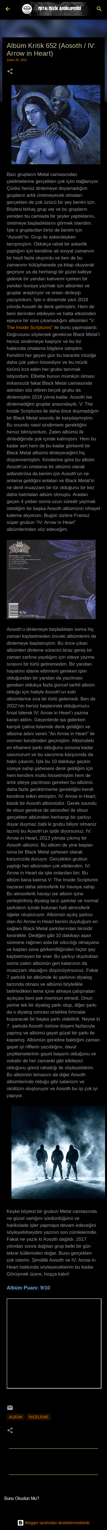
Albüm (15, 1417)
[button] (10, 72)
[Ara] (99, 9)
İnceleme (39, 1417)
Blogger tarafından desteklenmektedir (53, 1523)
